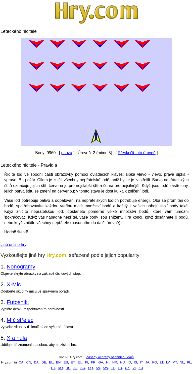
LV (168, 362)
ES (66, 362)
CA (21, 362)
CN (28, 362)
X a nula (17, 338)
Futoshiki (18, 302)
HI (107, 362)
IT (141, 362)
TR (120, 368)
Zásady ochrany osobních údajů (110, 357)
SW (105, 368)
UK (127, 368)
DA (36, 362)
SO (82, 368)
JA (148, 362)
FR (93, 362)
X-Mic (14, 284)
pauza (66, 153)
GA (100, 362)
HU (122, 362)
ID (129, 362)
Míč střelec (20, 320)
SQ (90, 368)
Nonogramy (21, 266)
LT (161, 362)
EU (80, 362)
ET (73, 362)
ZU (140, 368)
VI (134, 368)
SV (98, 368)
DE (43, 362)
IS (135, 362)
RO (60, 368)
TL (113, 368)
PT (53, 368)
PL (189, 362)
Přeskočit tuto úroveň (136, 153)
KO (154, 362)
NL (182, 362)
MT (174, 362)
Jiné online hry (13, 244)
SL (75, 368)
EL (51, 362)
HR (114, 362)
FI (86, 362)
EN (58, 362)
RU (68, 368)
